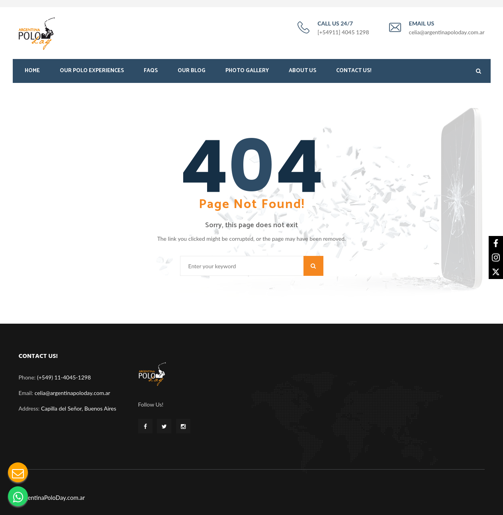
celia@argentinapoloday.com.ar (72, 392)
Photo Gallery (247, 70)
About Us (302, 70)
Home (32, 70)
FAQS (151, 70)
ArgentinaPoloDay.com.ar (52, 497)
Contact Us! (353, 70)
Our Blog (192, 70)
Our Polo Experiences (92, 70)
